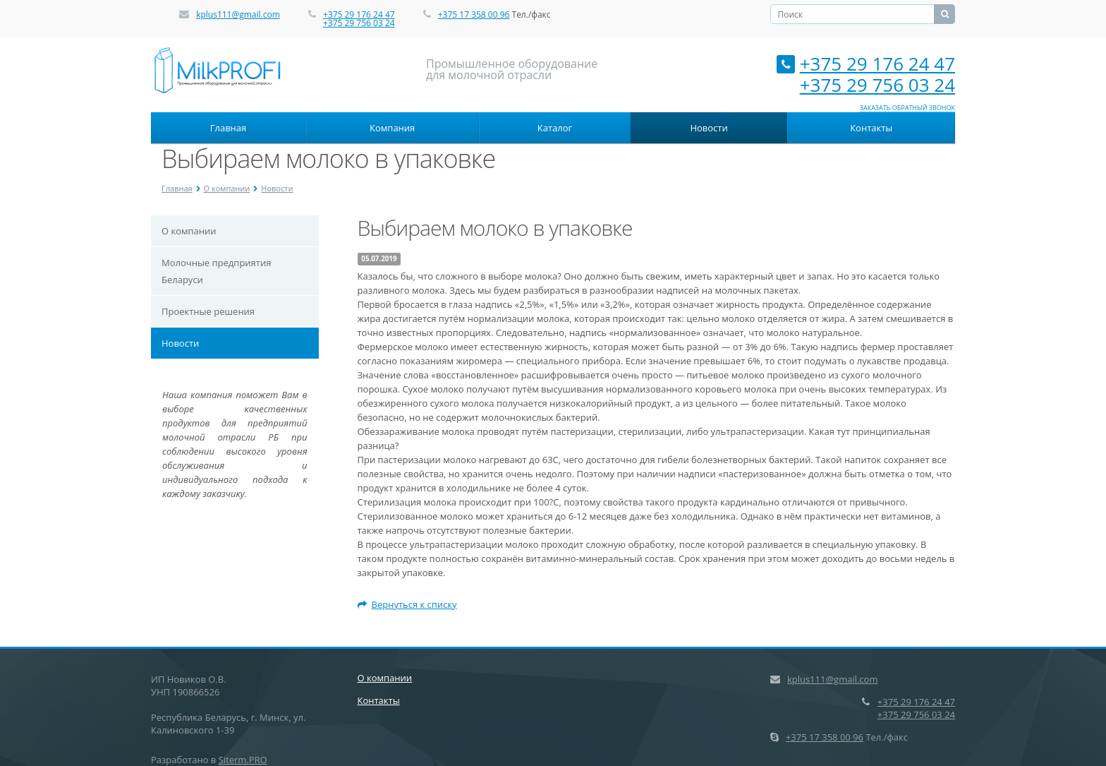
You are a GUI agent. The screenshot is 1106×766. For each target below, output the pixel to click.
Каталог (554, 127)
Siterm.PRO (243, 759)
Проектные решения (208, 311)
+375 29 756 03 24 (359, 23)
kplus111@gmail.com (238, 14)
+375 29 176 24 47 (359, 14)
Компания (392, 127)
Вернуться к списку (407, 604)
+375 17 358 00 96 (474, 14)
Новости (708, 127)
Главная (228, 127)
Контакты (871, 127)
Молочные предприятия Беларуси (216, 271)
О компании (227, 188)
